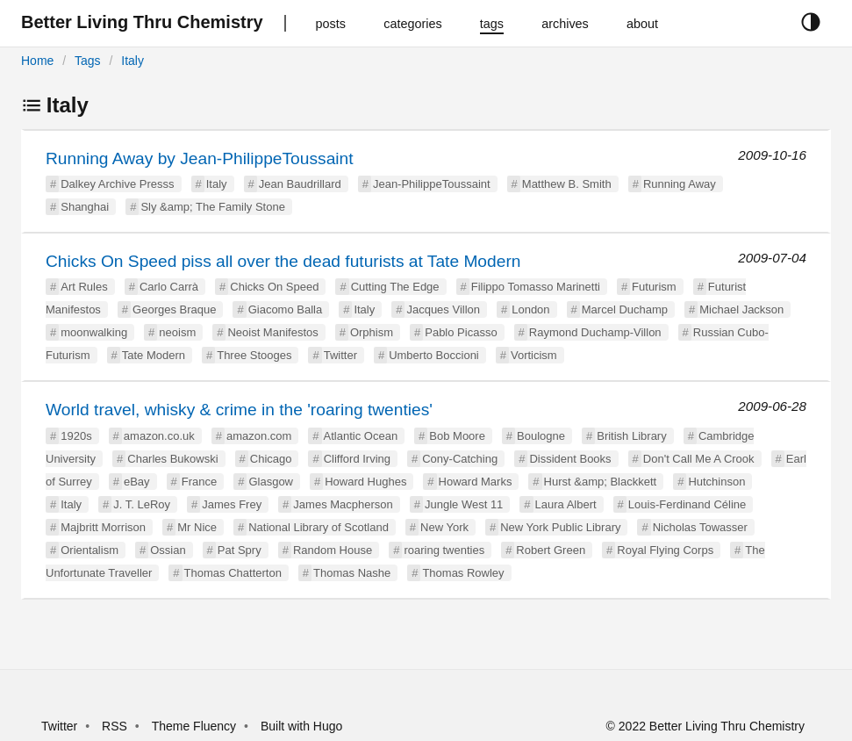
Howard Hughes (365, 481)
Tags (88, 61)
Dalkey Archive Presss (117, 184)
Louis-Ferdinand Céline (687, 504)
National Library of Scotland (318, 527)
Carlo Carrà (169, 286)
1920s (76, 435)
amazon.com (258, 435)
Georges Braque (174, 309)
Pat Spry (239, 550)
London (530, 309)
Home (37, 61)
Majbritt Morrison (103, 527)
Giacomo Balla (285, 309)
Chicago (271, 458)
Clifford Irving (357, 458)
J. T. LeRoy (141, 504)
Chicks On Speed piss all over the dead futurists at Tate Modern (283, 261)
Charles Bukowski (172, 458)
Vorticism (534, 355)
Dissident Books (570, 458)
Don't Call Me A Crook (699, 458)
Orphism (371, 332)
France (199, 481)
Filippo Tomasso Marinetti (535, 286)
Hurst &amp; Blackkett (600, 481)
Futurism (654, 286)
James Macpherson (342, 504)
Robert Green (550, 550)
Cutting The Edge (395, 286)
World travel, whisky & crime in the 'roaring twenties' (239, 409)
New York (444, 527)
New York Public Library (560, 527)
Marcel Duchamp (625, 309)
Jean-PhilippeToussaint (431, 184)
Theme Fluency (196, 726)
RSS (114, 726)
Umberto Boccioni (434, 355)
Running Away (679, 184)
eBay (137, 481)
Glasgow (270, 481)
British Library (631, 435)
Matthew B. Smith (567, 184)
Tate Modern (153, 355)
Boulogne (541, 435)
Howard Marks (475, 481)
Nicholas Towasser (700, 527)
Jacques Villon (443, 309)
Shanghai (85, 206)
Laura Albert (566, 504)
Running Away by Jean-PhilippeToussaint (200, 158)
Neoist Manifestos (272, 332)
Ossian (167, 550)
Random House (332, 550)
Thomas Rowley (463, 572)
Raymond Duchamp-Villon (595, 332)
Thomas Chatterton (233, 572)
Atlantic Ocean (361, 435)
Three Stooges (254, 355)
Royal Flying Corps (665, 550)
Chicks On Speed (274, 286)
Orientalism (89, 550)
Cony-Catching (460, 458)
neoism (177, 332)
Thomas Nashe (351, 572)
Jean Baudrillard (300, 184)
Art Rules (84, 286)
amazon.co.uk (159, 435)
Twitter (340, 355)
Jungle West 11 (464, 504)
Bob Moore (457, 435)
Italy (132, 61)
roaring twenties (444, 550)
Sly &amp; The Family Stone (212, 206)
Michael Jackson (741, 309)
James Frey (231, 504)
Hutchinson (716, 481)
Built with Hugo (301, 726)
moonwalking (94, 332)
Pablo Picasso (461, 332)
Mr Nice (197, 527)
